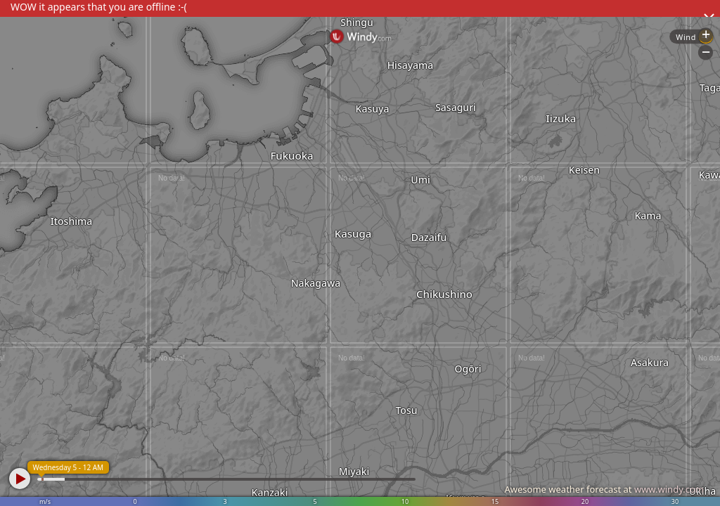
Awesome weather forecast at (604, 489)
